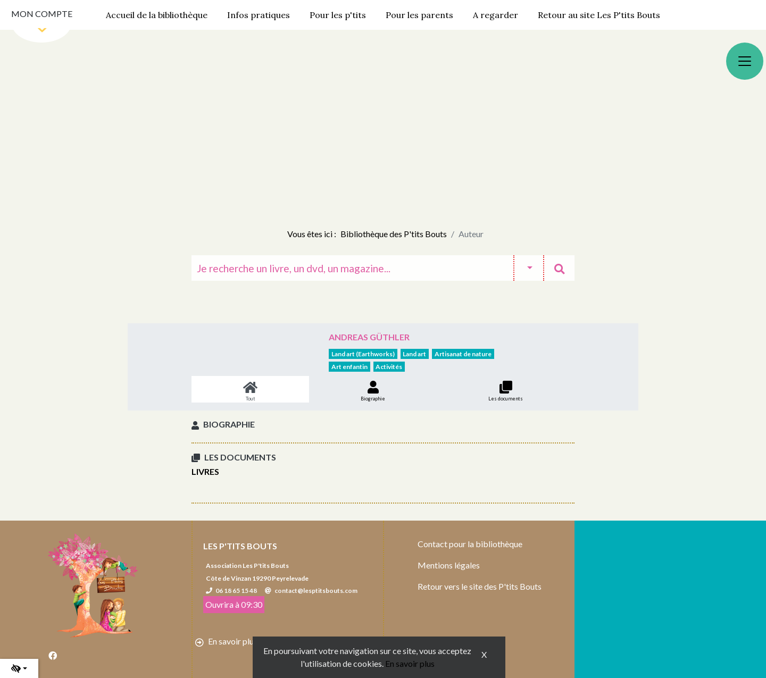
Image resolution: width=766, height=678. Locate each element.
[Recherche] (352, 268)
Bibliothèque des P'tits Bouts (393, 234)
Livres (205, 471)
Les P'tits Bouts (240, 546)
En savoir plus (410, 663)
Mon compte (41, 14)
